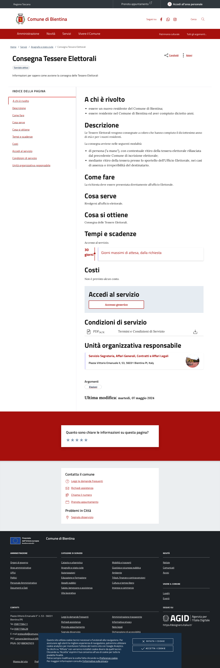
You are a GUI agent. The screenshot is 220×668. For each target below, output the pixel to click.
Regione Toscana (21, 4)
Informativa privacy (122, 622)
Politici (13, 578)
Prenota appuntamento (136, 3)
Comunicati (168, 568)
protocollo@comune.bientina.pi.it (34, 634)
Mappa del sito (20, 661)
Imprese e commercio (123, 588)
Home (13, 47)
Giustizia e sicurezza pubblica (126, 568)
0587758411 (21, 624)
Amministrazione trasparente (127, 617)
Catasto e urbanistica (71, 562)
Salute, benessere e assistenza (76, 588)
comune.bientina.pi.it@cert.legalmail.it (34, 639)
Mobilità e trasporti (121, 562)
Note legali (117, 627)
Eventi (166, 598)
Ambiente (117, 573)
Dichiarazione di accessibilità (126, 632)
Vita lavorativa (68, 593)
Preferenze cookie (109, 658)
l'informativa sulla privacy (95, 661)
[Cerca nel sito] (203, 19)
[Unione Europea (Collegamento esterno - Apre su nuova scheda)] (25, 541)
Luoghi (166, 593)
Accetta (153, 648)
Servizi (23, 47)
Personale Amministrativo (23, 583)
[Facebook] (159, 19)
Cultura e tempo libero (123, 583)
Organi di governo (19, 562)
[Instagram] (173, 19)
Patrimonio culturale (169, 34)
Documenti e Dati (19, 588)
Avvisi (166, 573)
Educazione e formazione (73, 578)
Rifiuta (153, 641)
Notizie (166, 562)
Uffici (13, 573)
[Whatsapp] (166, 19)
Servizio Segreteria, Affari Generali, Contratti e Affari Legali (128, 356)
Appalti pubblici (68, 583)
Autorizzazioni (68, 573)
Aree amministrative (20, 568)
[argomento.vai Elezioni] (93, 386)
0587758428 (21, 629)
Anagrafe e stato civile (42, 47)
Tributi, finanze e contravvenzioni (128, 578)
